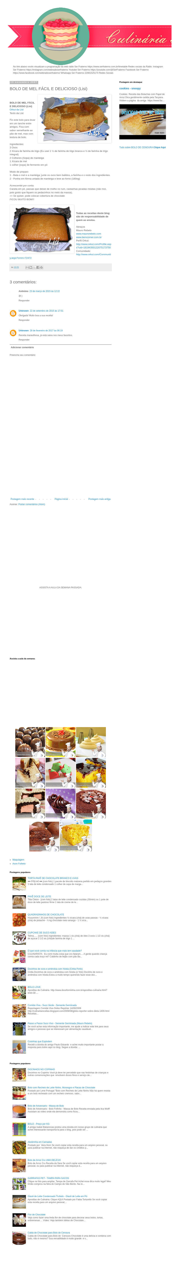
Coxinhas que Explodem (40, 1041)
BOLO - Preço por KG (39, 1124)
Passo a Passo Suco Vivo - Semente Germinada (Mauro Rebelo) (60, 1023)
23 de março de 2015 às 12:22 (44, 291)
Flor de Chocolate (36, 1214)
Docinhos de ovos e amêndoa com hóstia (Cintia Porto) (55, 969)
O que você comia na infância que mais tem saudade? (55, 950)
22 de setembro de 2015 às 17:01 (46, 311)
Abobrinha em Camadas (40, 1142)
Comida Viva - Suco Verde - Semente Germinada (52, 1005)
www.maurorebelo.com (88, 233)
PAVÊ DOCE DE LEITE (39, 896)
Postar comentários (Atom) (31, 504)
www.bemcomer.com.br (89, 237)
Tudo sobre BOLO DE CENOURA (142, 147)
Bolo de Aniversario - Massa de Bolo (46, 1106)
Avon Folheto (19, 863)
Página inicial (61, 499)
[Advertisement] (61, 467)
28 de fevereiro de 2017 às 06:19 (46, 330)
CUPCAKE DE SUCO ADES (42, 932)
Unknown (24, 311)
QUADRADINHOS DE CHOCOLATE (46, 914)
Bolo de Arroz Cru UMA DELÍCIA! (44, 1160)
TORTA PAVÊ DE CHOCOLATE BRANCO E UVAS (53, 878)
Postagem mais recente (22, 499)
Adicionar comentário (22, 347)
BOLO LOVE (34, 987)
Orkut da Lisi (16, 109)
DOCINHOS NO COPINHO (41, 1069)
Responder (24, 300)
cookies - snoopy (130, 88)
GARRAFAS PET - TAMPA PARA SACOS (48, 1178)
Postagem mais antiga (99, 499)
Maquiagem (18, 859)
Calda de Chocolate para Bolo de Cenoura (49, 1232)
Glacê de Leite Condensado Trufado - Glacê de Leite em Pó (57, 1196)
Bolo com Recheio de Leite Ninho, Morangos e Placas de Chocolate (61, 1087)
